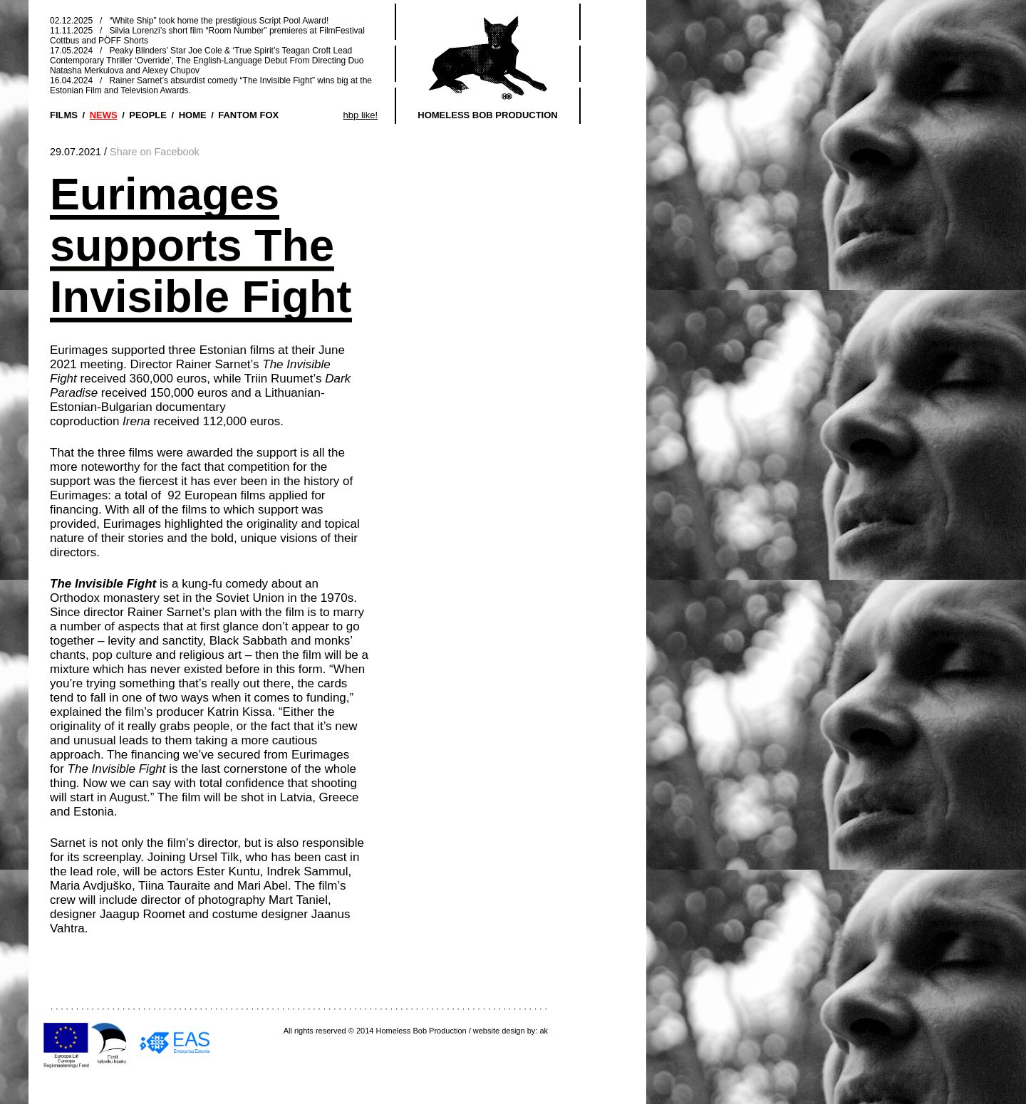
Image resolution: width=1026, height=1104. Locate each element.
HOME (193, 115)
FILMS (64, 115)
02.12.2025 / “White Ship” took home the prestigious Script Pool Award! (189, 21)
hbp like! (360, 115)
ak (543, 1030)
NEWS (104, 115)
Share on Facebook (155, 151)
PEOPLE (148, 115)
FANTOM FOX (248, 115)
